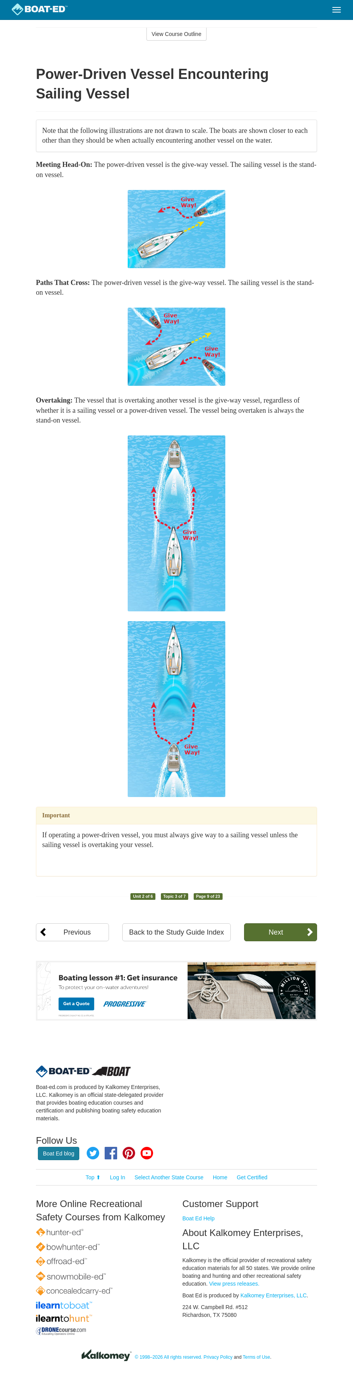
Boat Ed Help (198, 1218)
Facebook (111, 1153)
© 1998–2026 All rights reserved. (168, 1357)
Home (220, 1177)
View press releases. (234, 1284)
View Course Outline (176, 34)
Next (276, 932)
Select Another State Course (168, 1177)
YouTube (147, 1153)
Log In (117, 1177)
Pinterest (129, 1153)
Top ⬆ (93, 1177)
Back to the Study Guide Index (176, 932)
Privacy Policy (217, 1357)
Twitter (93, 1153)
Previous (77, 932)
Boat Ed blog (58, 1153)
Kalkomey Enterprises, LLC (274, 1295)
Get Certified (252, 1177)
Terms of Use (256, 1357)
